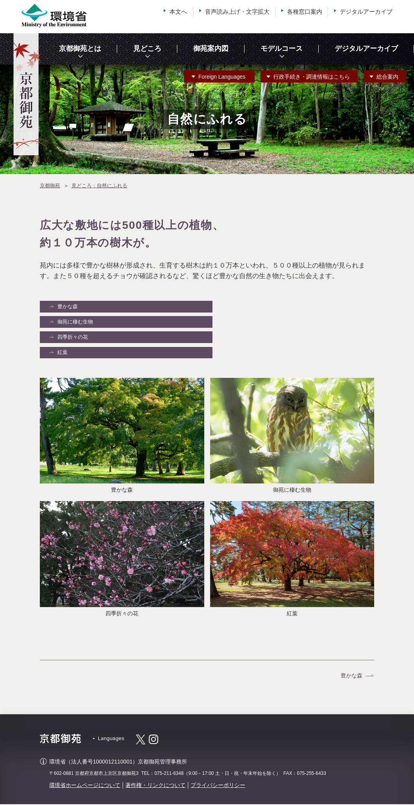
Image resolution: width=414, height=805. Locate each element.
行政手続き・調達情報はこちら (311, 77)
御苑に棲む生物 (75, 322)
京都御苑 (50, 186)
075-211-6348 (169, 774)
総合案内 (387, 77)
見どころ (147, 48)
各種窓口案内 (304, 11)
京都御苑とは (80, 48)
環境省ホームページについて (84, 786)
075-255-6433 (311, 774)
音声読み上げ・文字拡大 (237, 11)
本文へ (178, 11)
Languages (222, 76)
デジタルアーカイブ (366, 11)
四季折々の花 (73, 338)
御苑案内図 (210, 48)
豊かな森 (68, 306)
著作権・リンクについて (155, 786)
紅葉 (63, 353)
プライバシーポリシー (218, 786)
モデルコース (282, 48)
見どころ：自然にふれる (99, 186)
